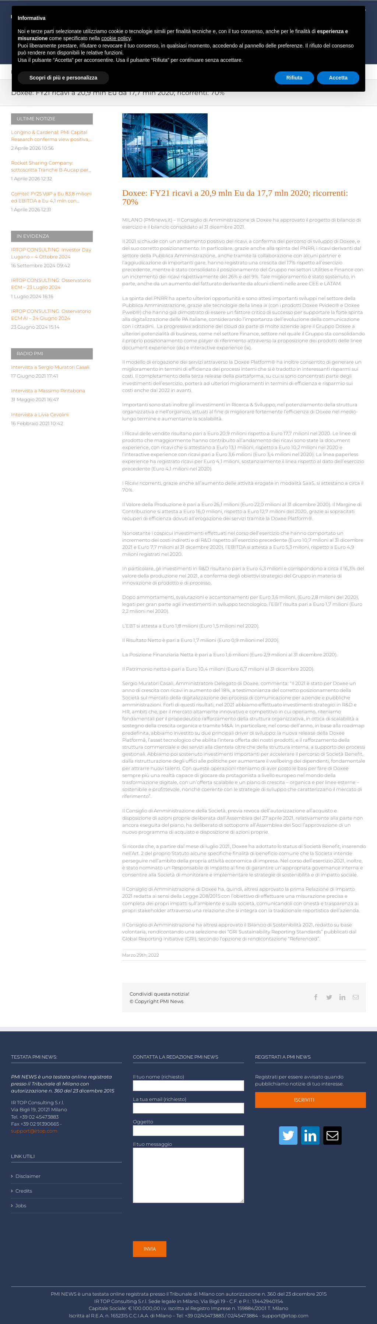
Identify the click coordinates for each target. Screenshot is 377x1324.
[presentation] (189, 1222)
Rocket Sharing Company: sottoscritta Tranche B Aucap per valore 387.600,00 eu (49, 166)
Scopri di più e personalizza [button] (63, 78)
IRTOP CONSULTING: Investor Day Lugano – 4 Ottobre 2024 (51, 253)
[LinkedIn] (310, 1135)
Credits (23, 1191)
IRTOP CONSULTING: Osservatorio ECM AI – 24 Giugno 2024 (51, 314)
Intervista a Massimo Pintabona (48, 390)
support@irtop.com (34, 1131)
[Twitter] (288, 1135)
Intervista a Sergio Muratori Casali (50, 367)
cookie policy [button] (115, 38)
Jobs (20, 1205)
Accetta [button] (338, 78)
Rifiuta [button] (294, 78)
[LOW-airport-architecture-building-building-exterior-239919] (165, 145)
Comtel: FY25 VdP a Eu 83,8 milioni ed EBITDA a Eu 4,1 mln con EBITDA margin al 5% (51, 197)
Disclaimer (27, 1176)
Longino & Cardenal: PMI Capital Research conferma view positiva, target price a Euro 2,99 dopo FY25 (51, 136)
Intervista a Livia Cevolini (39, 414)
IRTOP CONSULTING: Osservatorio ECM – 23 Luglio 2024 (51, 284)
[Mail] (332, 1135)
